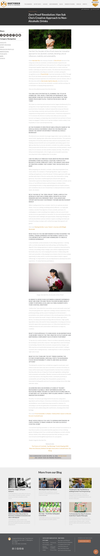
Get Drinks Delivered (63, 546)
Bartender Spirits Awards (49, 81)
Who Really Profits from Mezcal (48, 489)
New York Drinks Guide (63, 548)
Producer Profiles (7, 49)
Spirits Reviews (5, 45)
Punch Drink (44, 74)
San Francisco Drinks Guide (64, 550)
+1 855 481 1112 (18, 543)
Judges (45, 4)
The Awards (28, 4)
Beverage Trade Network (64, 540)
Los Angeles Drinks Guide (64, 544)
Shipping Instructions (45, 547)
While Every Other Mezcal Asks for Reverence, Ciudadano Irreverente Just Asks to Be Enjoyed (19, 515)
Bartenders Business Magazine (65, 542)
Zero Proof (57, 60)
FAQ (51, 544)
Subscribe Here (84, 541)
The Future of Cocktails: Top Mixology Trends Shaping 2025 (50, 446)
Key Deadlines (46, 544)
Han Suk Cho (36, 60)
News (2, 47)
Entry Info (37, 4)
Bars (1, 56)
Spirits (85, 4)
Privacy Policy (53, 550)
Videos (78, 4)
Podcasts (3, 54)
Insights (3, 42)
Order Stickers (70, 4)
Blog (61, 4)
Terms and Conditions (52, 547)
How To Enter (46, 542)
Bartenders (32, 11)
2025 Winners (53, 4)
